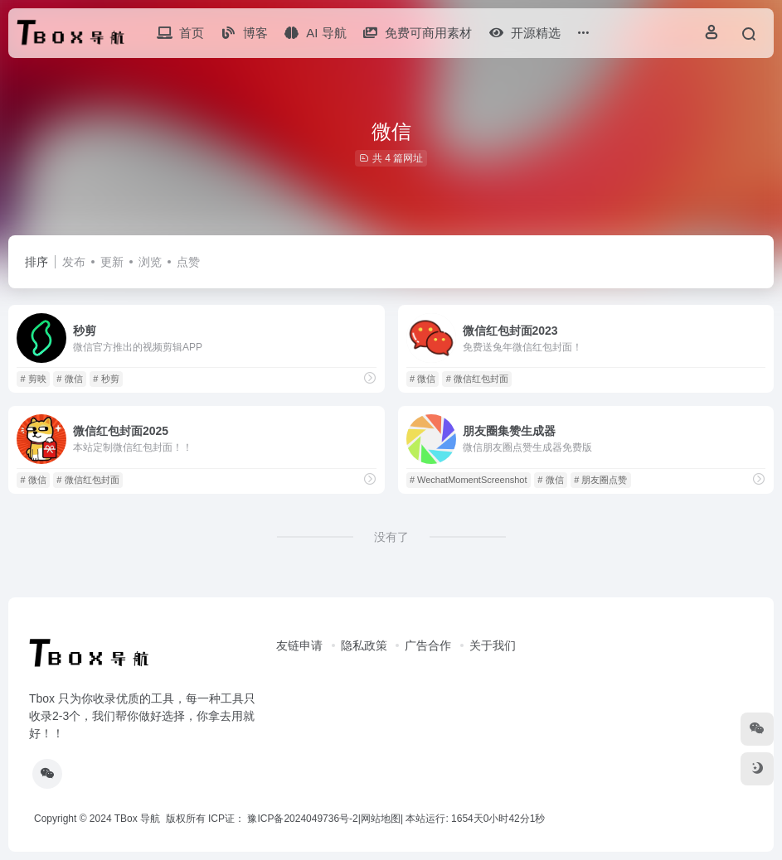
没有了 (391, 537)
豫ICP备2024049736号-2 (302, 818)
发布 (73, 261)
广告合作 (428, 645)
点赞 (188, 261)
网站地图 (381, 818)
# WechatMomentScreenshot (468, 480)
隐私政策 (364, 645)
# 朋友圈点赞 (600, 480)
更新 (112, 261)
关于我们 (492, 645)
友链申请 (299, 645)
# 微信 (69, 379)
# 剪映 (33, 379)
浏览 (150, 261)
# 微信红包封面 (477, 379)
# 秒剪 (106, 379)
